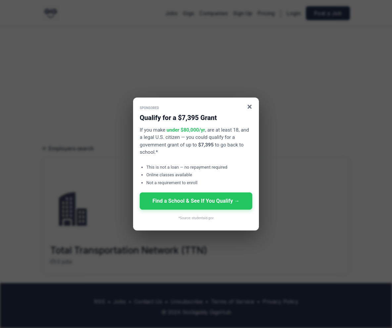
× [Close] (249, 106)
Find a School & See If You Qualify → (195, 201)
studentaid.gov (203, 218)
